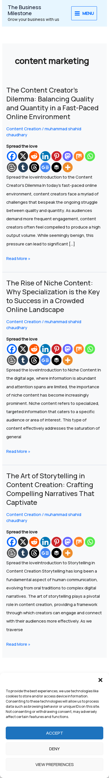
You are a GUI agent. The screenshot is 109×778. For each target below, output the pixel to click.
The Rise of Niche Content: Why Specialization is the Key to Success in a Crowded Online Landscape (53, 296)
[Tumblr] (23, 167)
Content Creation (23, 128)
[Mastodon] (68, 156)
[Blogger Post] (12, 167)
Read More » (18, 257)
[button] (100, 680)
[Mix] (79, 156)
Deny (54, 749)
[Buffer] (56, 167)
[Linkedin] (45, 156)
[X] (23, 156)
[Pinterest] (56, 156)
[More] (68, 167)
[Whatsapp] (90, 156)
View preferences (54, 764)
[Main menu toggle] (84, 13)
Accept (54, 733)
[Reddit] (34, 156)
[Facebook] (12, 156)
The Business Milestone (24, 10)
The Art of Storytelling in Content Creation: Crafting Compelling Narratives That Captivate (50, 489)
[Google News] (45, 167)
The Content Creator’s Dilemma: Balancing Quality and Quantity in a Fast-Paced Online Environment (52, 103)
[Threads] (34, 167)
